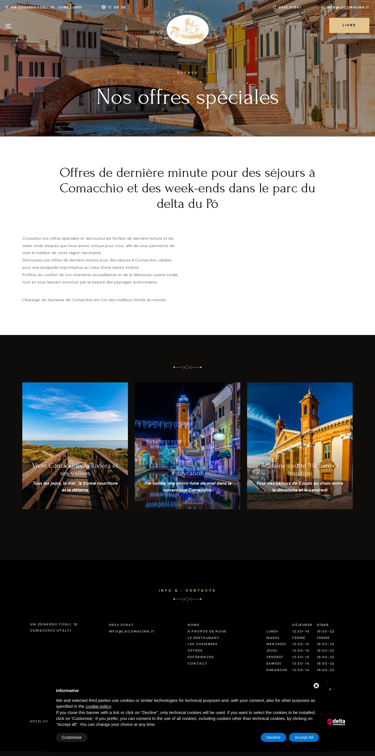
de (124, 7)
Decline (274, 737)
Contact (198, 663)
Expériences (201, 657)
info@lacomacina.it (345, 7)
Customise (72, 737)
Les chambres (202, 644)
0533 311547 (287, 7)
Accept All (304, 737)
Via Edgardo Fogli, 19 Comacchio (44, 7)
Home (193, 625)
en (117, 7)
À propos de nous (207, 631)
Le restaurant (204, 638)
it (110, 7)
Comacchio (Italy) (53, 627)
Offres (195, 650)
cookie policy (98, 706)
